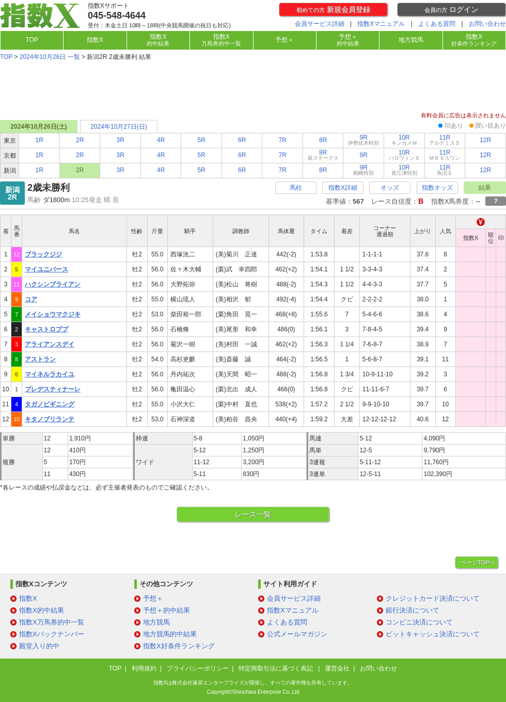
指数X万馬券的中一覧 (51, 622)
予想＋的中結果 (166, 610)
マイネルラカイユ (49, 374)
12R (485, 140)
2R (80, 140)
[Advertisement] (253, 87)
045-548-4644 (117, 15)
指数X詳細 (342, 187)
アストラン (40, 359)
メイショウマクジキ (53, 314)
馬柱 (296, 187)
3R (120, 140)
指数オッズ (437, 187)
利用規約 (144, 668)
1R (39, 140)
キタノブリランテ (49, 419)
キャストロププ (46, 329)
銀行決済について (412, 610)
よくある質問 (436, 23)
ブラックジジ (43, 254)
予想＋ (284, 39)
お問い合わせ (487, 23)
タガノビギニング (49, 404)
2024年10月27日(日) (118, 126)
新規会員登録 (333, 9)
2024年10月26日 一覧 (50, 56)
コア (31, 299)
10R (404, 140)
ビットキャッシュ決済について (433, 634)
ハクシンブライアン (53, 284)
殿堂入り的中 (39, 646)
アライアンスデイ (49, 344)
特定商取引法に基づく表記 (276, 668)
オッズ (390, 187)
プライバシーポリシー (198, 668)
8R (323, 140)
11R (444, 140)
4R (161, 140)
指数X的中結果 (41, 610)
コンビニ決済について (419, 622)
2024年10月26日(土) (38, 126)
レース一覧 (253, 514)
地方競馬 (411, 39)
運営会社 (337, 668)
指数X (95, 39)
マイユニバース (46, 269)
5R (201, 140)
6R (242, 140)
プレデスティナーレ (53, 389)
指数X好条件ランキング (179, 646)
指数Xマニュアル (381, 23)
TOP (31, 39)
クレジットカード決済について (433, 598)
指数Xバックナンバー (51, 634)
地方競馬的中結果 (170, 634)
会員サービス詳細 (319, 23)
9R (363, 140)
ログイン (451, 9)
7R (283, 140)
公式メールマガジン (297, 634)
